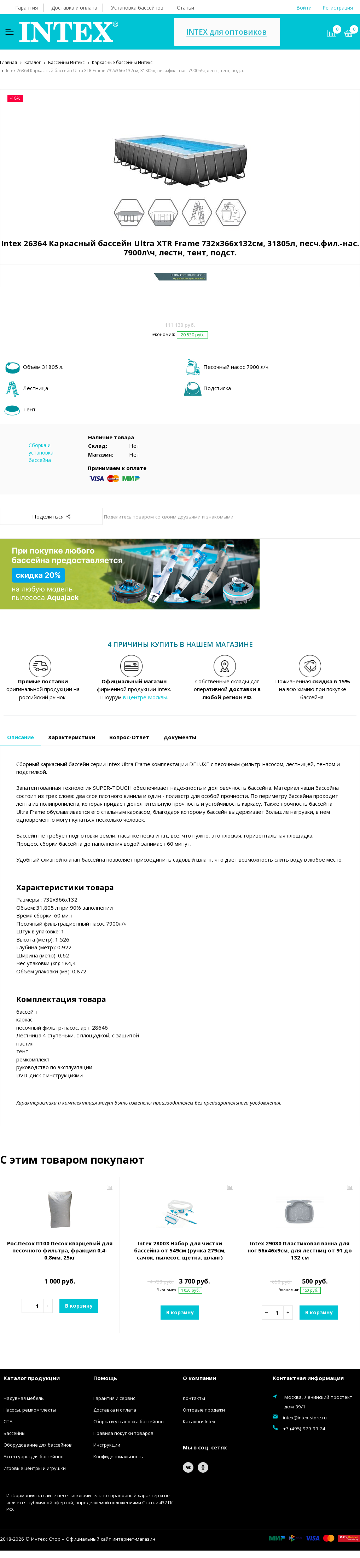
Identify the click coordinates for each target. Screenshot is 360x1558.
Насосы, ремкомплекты (30, 1409)
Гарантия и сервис (114, 1398)
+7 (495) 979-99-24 (304, 1428)
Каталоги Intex (199, 1421)
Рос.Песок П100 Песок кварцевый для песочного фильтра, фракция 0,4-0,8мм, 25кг (59, 1250)
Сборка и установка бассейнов (128, 1421)
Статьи (185, 7)
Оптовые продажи (204, 1409)
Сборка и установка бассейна (41, 452)
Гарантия (26, 7)
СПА (8, 1421)
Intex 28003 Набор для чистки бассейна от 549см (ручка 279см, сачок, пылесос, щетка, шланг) (180, 1250)
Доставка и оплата (74, 7)
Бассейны (14, 1433)
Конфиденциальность (118, 1456)
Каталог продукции (32, 1377)
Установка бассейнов (137, 7)
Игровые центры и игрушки (35, 1468)
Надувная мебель (24, 1398)
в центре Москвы (145, 696)
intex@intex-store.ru (305, 1417)
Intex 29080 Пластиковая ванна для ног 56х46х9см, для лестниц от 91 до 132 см (300, 1250)
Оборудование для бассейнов (38, 1444)
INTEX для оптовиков (226, 32)
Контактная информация (308, 1377)
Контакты (194, 1398)
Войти (304, 7)
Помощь (105, 1377)
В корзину (78, 1305)
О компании (199, 1377)
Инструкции (106, 1444)
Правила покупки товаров (123, 1433)
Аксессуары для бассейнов (34, 1456)
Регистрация (338, 7)
